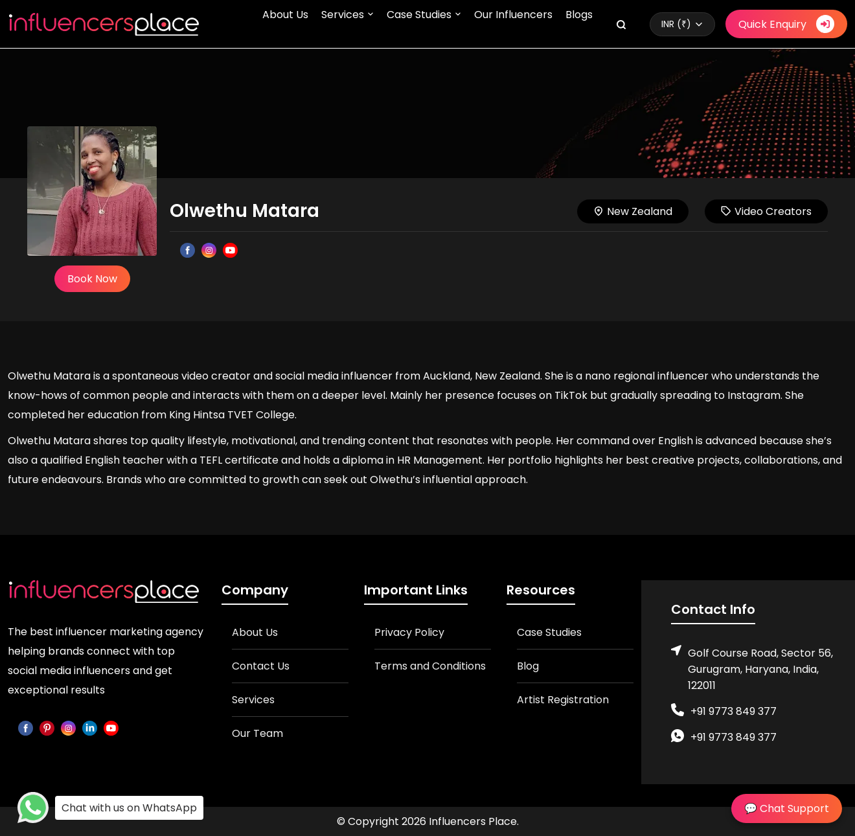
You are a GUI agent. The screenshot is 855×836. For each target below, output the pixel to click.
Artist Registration (563, 699)
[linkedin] (89, 727)
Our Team (257, 733)
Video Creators (766, 211)
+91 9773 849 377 (733, 711)
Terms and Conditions (430, 666)
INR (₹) (676, 23)
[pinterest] (47, 727)
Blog (528, 666)
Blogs (579, 14)
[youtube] (111, 727)
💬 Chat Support (786, 808)
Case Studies (419, 14)
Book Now (92, 278)
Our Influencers (513, 14)
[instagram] (68, 727)
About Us (285, 14)
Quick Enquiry (786, 24)
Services (342, 14)
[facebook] (25, 727)
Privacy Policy (409, 632)
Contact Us (261, 666)
